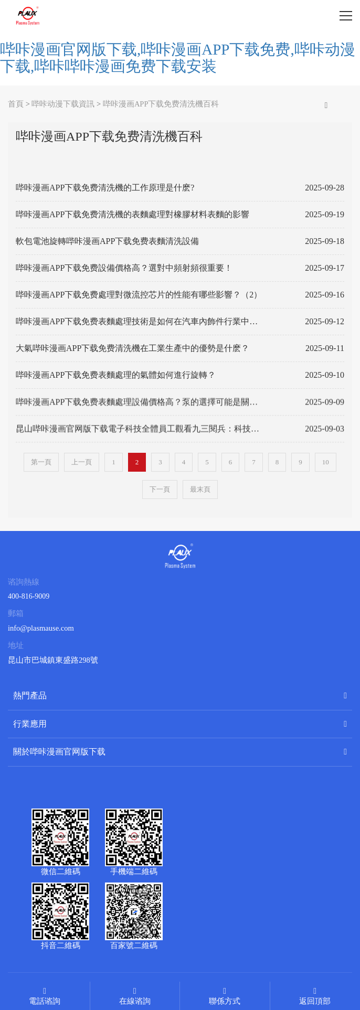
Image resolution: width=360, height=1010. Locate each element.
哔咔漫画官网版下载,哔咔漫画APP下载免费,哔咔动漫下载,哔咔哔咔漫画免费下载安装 (177, 58)
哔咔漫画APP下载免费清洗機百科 (161, 104)
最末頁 (200, 489)
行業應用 (30, 723)
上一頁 (81, 462)
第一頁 (41, 462)
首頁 (16, 104)
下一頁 (160, 489)
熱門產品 (30, 695)
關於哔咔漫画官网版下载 (59, 751)
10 (325, 462)
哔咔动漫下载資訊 (62, 104)
